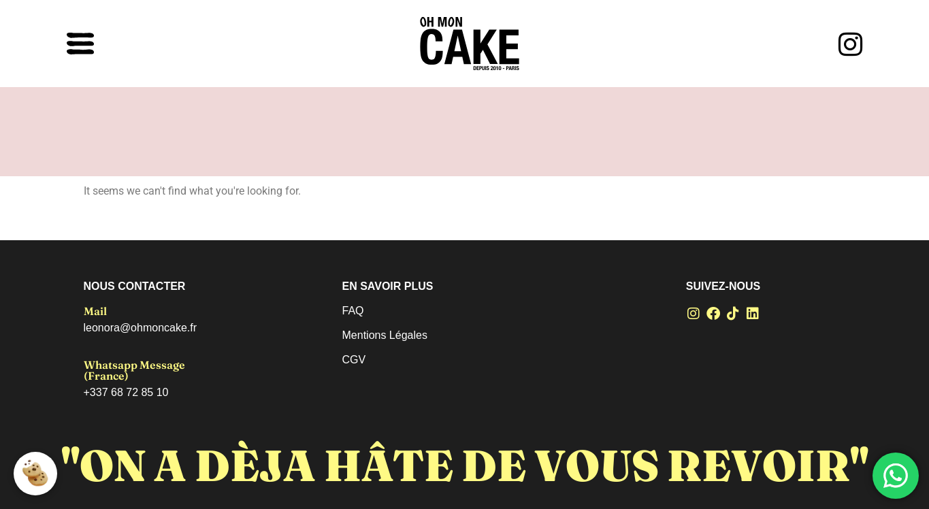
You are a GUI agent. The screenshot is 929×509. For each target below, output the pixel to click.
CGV (354, 359)
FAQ (353, 310)
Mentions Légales (384, 335)
